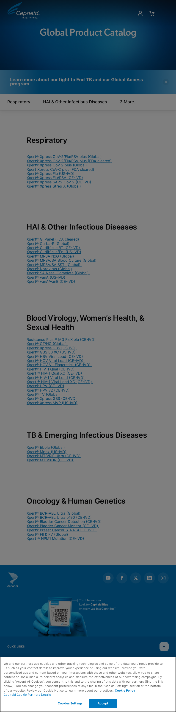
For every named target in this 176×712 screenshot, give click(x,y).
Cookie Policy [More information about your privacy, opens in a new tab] (125, 690)
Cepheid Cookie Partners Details (27, 694)
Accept (103, 703)
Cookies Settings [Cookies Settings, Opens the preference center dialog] (70, 703)
